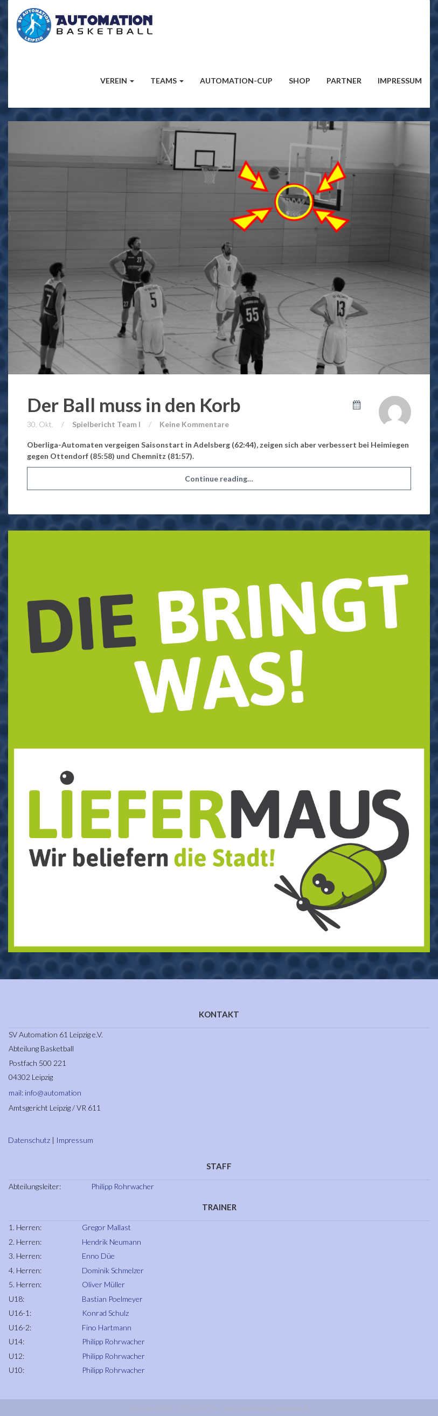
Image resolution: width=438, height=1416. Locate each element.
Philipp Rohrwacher (122, 1186)
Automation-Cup (236, 80)
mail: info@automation (45, 1092)
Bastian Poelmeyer (112, 1298)
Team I (129, 424)
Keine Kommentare (194, 424)
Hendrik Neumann (111, 1241)
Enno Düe (98, 1255)
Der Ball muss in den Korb (134, 404)
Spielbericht (93, 424)
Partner (343, 80)
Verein (117, 80)
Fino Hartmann (106, 1327)
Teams (167, 80)
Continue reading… (219, 478)
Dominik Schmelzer (113, 1270)
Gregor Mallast (106, 1227)
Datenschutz (29, 1140)
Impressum (400, 80)
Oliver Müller (103, 1284)
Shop (299, 80)
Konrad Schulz (105, 1312)
